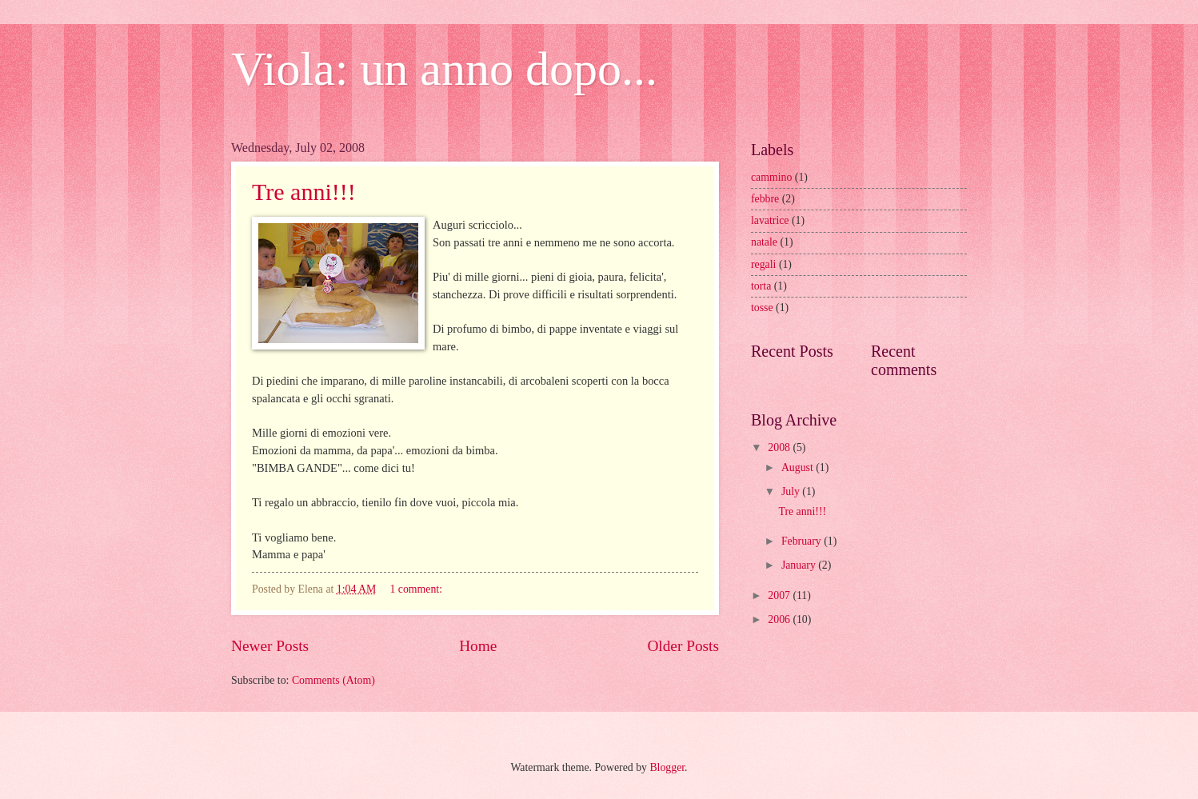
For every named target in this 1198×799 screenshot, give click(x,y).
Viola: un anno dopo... (444, 68)
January (799, 565)
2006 (780, 619)
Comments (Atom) (333, 680)
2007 (780, 595)
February (802, 541)
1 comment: (417, 589)
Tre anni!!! (304, 191)
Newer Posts (270, 645)
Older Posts (683, 645)
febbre (765, 199)
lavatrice (770, 220)
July (791, 491)
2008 (780, 447)
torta (761, 286)
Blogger (667, 767)
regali (763, 264)
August (798, 467)
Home (478, 645)
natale (764, 242)
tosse (762, 308)
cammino (771, 177)
